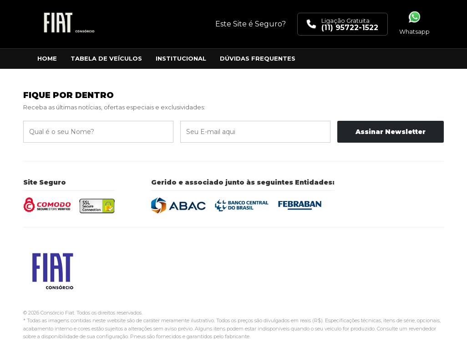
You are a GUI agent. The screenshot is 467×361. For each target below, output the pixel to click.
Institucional (181, 58)
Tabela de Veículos (106, 58)
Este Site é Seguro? (250, 24)
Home (47, 58)
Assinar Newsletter (390, 132)
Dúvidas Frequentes (257, 58)
